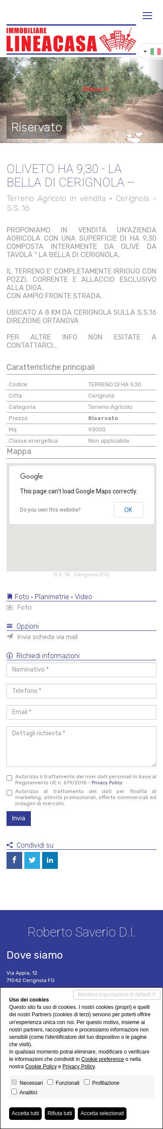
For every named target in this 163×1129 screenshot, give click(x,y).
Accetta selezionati (102, 1113)
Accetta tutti (25, 1113)
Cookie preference (102, 1059)
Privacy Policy (107, 783)
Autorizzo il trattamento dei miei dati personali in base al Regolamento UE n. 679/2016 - (81, 779)
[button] (8, 89)
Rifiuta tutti (59, 1113)
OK (128, 509)
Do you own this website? (50, 510)
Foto (19, 607)
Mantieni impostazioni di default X (117, 995)
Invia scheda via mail (42, 637)
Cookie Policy (41, 1067)
